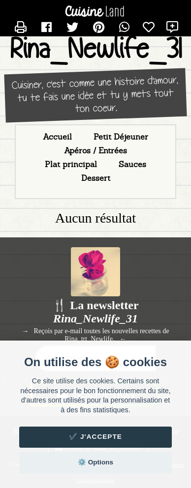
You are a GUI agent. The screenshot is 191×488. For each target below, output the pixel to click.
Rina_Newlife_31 (96, 48)
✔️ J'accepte (95, 436)
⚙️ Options (95, 462)
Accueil (57, 137)
